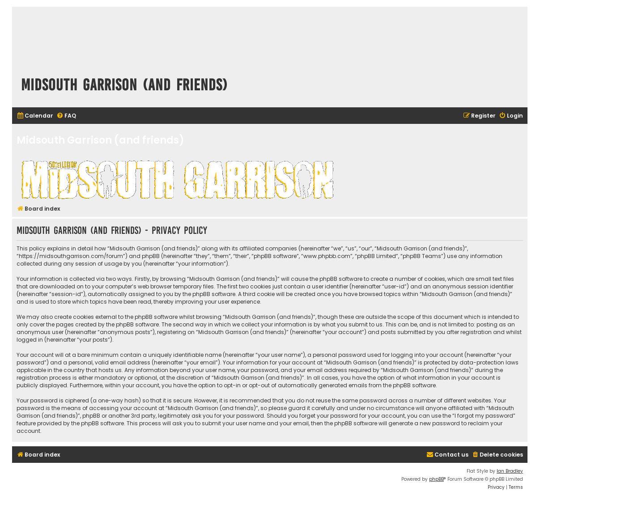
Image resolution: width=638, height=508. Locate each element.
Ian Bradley (510, 471)
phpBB (436, 479)
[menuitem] (35, 116)
